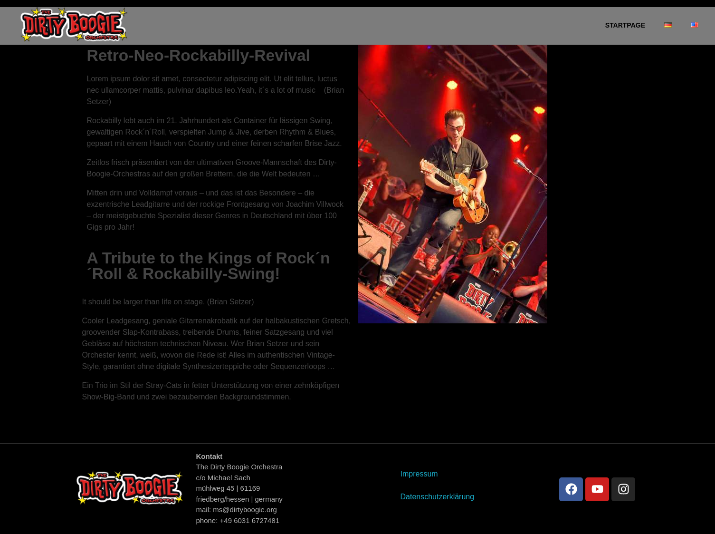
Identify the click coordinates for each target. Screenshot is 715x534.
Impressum (419, 474)
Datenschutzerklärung (437, 497)
